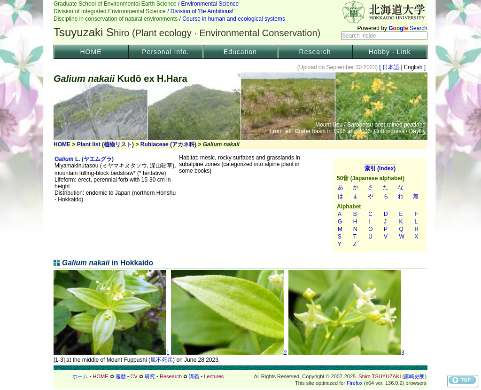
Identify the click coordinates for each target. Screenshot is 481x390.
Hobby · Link (390, 52)
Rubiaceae (154, 144)
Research (315, 52)
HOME (91, 52)
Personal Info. (165, 52)
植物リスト (118, 144)
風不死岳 (161, 360)
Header (240, 21)
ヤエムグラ (98, 159)
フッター (240, 376)
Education (240, 52)
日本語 (391, 67)
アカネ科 (183, 144)
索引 (380, 205)
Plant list (89, 144)
